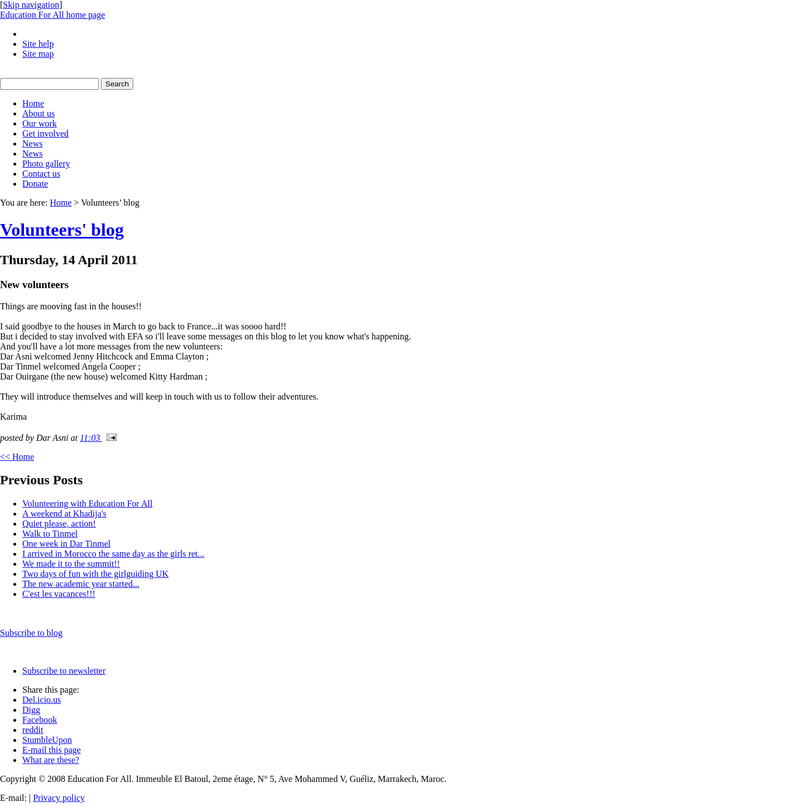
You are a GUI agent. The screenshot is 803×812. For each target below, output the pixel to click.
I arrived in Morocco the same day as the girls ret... (113, 553)
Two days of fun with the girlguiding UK (95, 573)
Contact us (41, 173)
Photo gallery (46, 163)
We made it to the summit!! (71, 563)
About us (38, 113)
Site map (38, 54)
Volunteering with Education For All (87, 503)
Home (33, 103)
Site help (38, 43)
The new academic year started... (80, 584)
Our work (39, 123)
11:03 (91, 438)
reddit (32, 730)
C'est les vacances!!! (58, 594)
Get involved (45, 133)
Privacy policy (59, 798)
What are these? (50, 760)
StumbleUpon (47, 740)
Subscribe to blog (31, 633)
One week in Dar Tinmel (66, 543)
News (32, 143)
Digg (31, 709)
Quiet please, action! (59, 523)
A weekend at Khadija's (64, 513)
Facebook (39, 720)
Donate (35, 183)
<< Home (17, 456)
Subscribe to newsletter (63, 670)
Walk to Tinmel (50, 533)
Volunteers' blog (62, 230)
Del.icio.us (41, 699)
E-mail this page (51, 750)
